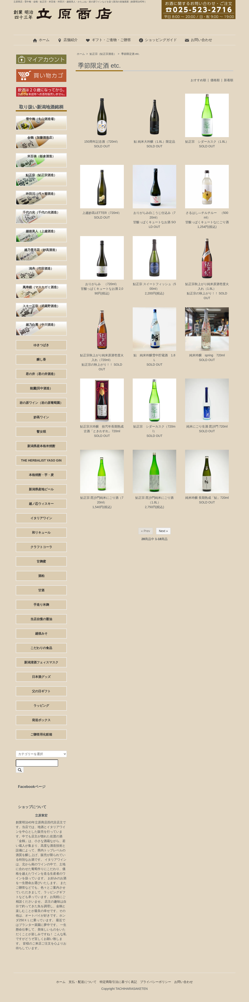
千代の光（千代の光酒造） (41, 212)
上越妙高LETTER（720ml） (101, 213)
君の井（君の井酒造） (41, 374)
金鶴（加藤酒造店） (41, 137)
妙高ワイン (41, 417)
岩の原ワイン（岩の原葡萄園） (41, 402)
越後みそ (41, 633)
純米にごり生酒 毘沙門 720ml (207, 426)
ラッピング (41, 705)
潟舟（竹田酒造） (41, 268)
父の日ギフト (41, 691)
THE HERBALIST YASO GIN (41, 460)
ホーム (40, 40)
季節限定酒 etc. (130, 53)
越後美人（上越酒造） (41, 231)
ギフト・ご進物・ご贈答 (108, 40)
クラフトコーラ (41, 547)
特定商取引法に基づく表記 (118, 982)
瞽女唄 (41, 431)
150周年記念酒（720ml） (102, 141)
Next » (163, 531)
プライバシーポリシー (155, 982)
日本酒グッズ (41, 677)
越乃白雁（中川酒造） (41, 324)
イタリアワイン (41, 518)
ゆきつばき (41, 345)
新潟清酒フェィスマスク (41, 662)
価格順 (215, 80)
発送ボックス (41, 720)
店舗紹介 (67, 40)
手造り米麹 (41, 604)
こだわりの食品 (41, 648)
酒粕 (41, 576)
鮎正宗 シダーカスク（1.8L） (207, 141)
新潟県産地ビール (41, 489)
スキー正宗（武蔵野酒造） (41, 306)
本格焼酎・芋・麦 (41, 475)
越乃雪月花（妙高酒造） (41, 250)
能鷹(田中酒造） (41, 388)
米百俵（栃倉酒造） (41, 156)
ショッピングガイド (157, 40)
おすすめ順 (198, 80)
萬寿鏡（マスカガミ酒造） (41, 287)
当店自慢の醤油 (41, 619)
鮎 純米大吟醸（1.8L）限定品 (154, 141)
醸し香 (41, 359)
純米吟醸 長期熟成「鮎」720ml (207, 497)
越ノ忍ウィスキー (41, 503)
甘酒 (41, 590)
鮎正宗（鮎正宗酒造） (103, 53)
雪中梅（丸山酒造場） (41, 119)
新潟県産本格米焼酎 (41, 446)
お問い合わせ (198, 40)
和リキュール (41, 532)
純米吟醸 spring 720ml (207, 355)
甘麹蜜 (41, 561)
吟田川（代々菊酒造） (41, 193)
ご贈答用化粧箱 (41, 734)
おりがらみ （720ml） (102, 284)
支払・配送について (83, 982)
